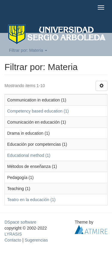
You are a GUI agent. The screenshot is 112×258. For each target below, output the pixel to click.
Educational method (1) (28, 155)
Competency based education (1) (38, 111)
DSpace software (20, 222)
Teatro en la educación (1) (31, 199)
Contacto (12, 240)
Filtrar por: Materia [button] (28, 50)
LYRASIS (13, 234)
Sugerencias (36, 240)
